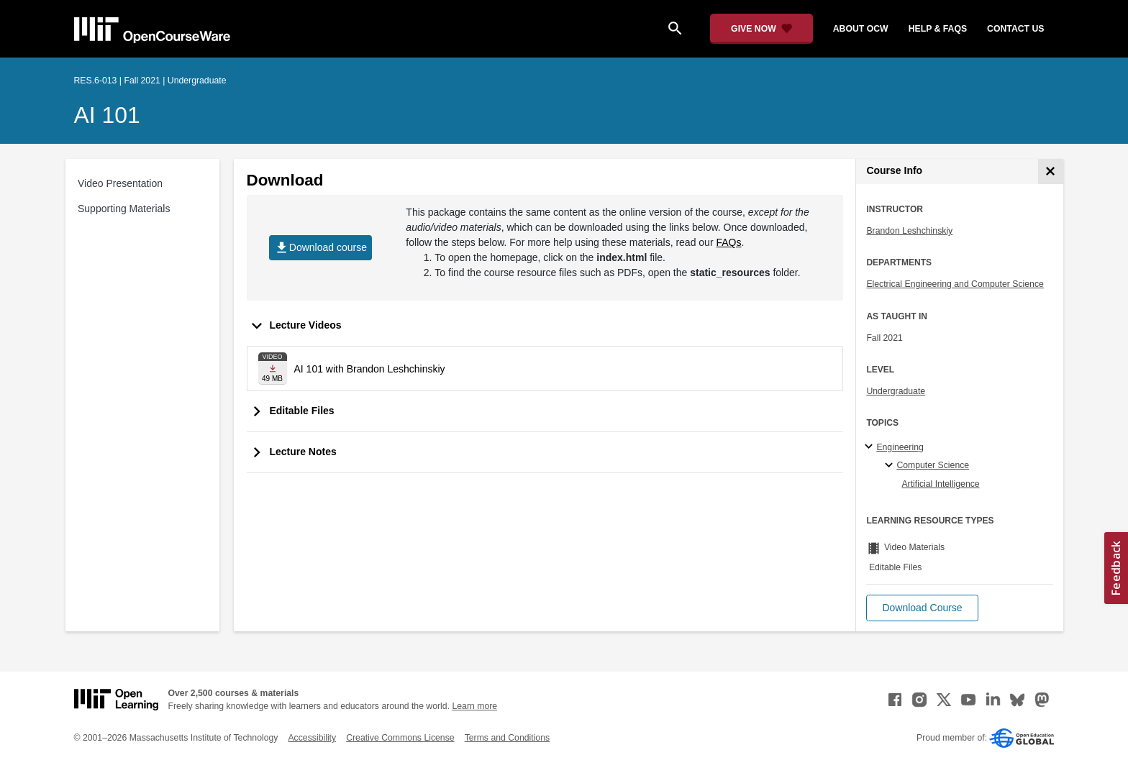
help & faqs (938, 29)
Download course (320, 247)
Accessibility (312, 738)
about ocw (860, 29)
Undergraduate (895, 391)
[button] (922, 608)
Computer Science (932, 465)
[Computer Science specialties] (891, 466)
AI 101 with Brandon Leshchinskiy (369, 369)
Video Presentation (120, 183)
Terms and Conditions (507, 738)
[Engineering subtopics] (871, 447)
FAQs (728, 242)
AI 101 (107, 115)
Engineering (899, 447)
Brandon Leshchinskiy (909, 231)
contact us (1015, 29)
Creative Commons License (400, 738)
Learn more (474, 706)
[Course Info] (1050, 171)
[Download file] (272, 368)
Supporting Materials (124, 208)
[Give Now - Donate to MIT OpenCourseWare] (761, 29)
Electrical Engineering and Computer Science (955, 284)
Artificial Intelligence (940, 484)
